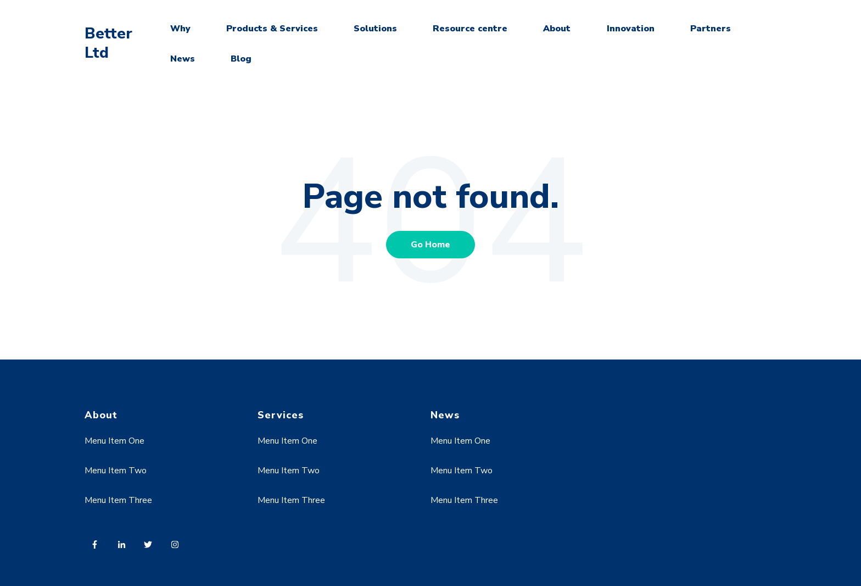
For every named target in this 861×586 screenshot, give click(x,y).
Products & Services (272, 29)
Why (180, 29)
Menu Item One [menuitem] (114, 441)
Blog (241, 59)
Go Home (430, 245)
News (182, 59)
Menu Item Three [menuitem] (118, 500)
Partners (710, 29)
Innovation (631, 29)
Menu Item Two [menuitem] (116, 471)
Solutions (375, 29)
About (557, 29)
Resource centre (470, 29)
